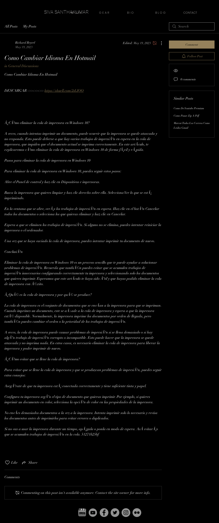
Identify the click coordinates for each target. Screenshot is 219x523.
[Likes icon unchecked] (7, 462)
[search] (192, 26)
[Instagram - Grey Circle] (126, 512)
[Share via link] (29, 462)
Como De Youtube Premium (189, 108)
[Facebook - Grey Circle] (104, 512)
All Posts (11, 26)
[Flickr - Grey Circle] (137, 512)
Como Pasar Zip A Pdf (186, 115)
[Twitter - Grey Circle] (115, 512)
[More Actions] (159, 43)
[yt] (93, 512)
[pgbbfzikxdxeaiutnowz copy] (82, 512)
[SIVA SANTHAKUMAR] (66, 12)
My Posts (29, 26)
